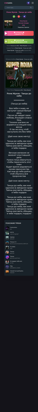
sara (8, 3)
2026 (23, 25)
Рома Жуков (23, 21)
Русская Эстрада (23, 23)
